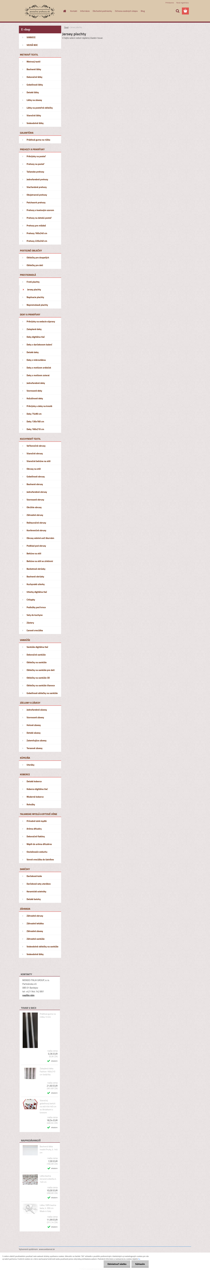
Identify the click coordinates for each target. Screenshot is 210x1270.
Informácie (85, 11)
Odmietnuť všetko (116, 1264)
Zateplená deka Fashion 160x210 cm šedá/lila (47, 1071)
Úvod (66, 27)
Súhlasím (140, 1264)
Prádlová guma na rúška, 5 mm (48, 1015)
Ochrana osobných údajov (126, 11)
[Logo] (39, 11)
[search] (177, 11)
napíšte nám (28, 995)
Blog (143, 11)
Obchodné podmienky (102, 11)
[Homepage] (64, 11)
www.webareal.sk (47, 1249)
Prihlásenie (169, 2)
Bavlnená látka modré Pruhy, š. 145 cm (49, 1149)
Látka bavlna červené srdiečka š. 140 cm (48, 1178)
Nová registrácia (182, 2)
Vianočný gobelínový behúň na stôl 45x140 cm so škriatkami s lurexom (48, 1106)
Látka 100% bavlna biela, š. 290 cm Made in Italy (48, 1208)
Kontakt (73, 11)
